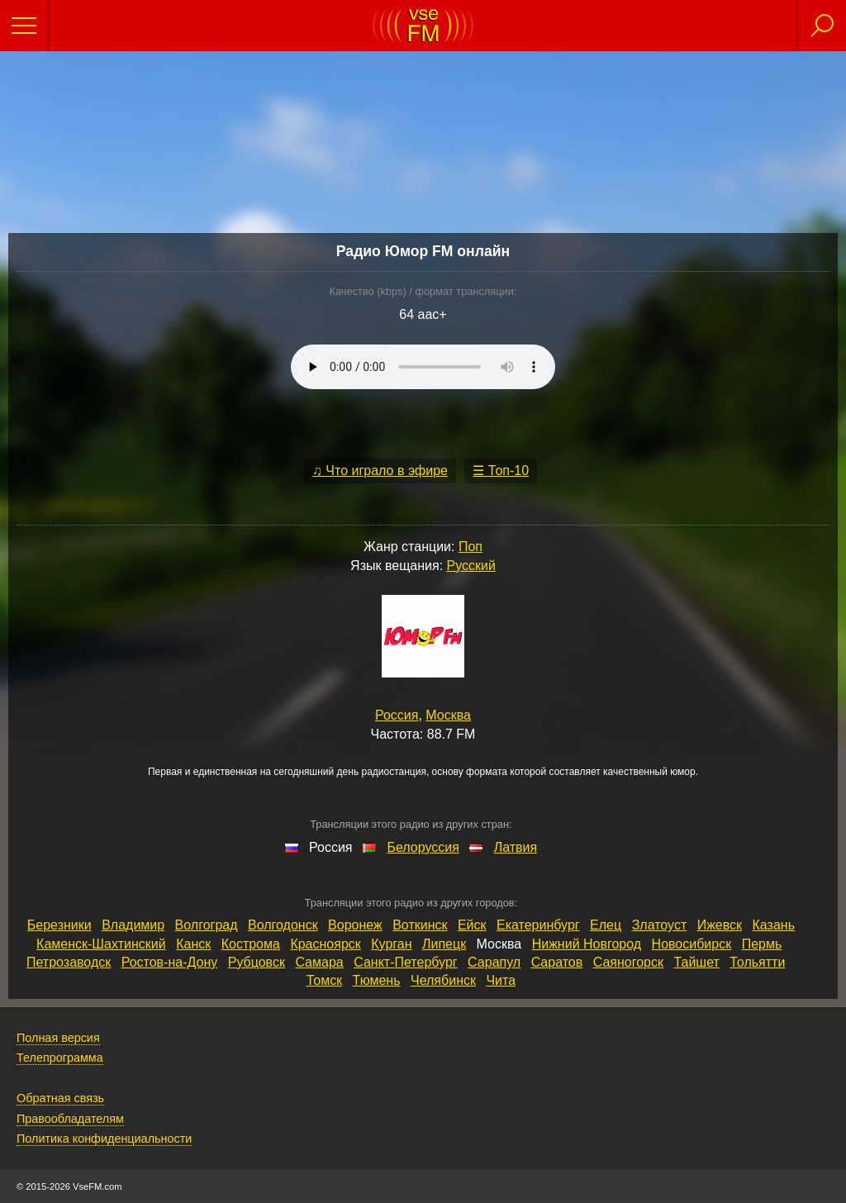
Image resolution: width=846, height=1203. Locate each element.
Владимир (133, 925)
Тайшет (696, 962)
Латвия (515, 847)
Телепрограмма (60, 1057)
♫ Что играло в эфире (380, 471)
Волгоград (206, 925)
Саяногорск (628, 962)
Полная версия (58, 1037)
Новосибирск (692, 944)
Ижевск (719, 925)
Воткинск (419, 925)
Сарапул (494, 962)
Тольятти (757, 962)
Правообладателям (70, 1118)
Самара (319, 962)
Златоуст (659, 925)
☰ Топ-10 (501, 471)
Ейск (472, 925)
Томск (324, 980)
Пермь (762, 944)
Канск (193, 944)
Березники (59, 925)
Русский (471, 566)
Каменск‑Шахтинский (101, 944)
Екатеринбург (538, 925)
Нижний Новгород (586, 944)
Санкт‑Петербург (405, 962)
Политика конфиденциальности (104, 1138)
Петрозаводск (68, 962)
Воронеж (355, 925)
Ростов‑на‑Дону (169, 962)
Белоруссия (423, 847)
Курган (391, 944)
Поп (470, 547)
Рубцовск (256, 962)
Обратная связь (60, 1098)
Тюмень (377, 980)
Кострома (250, 944)
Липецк (444, 944)
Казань (774, 925)
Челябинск (443, 980)
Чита (501, 980)
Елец (605, 925)
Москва (448, 715)
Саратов (557, 962)
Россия (396, 715)
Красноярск (325, 944)
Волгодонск (283, 925)
